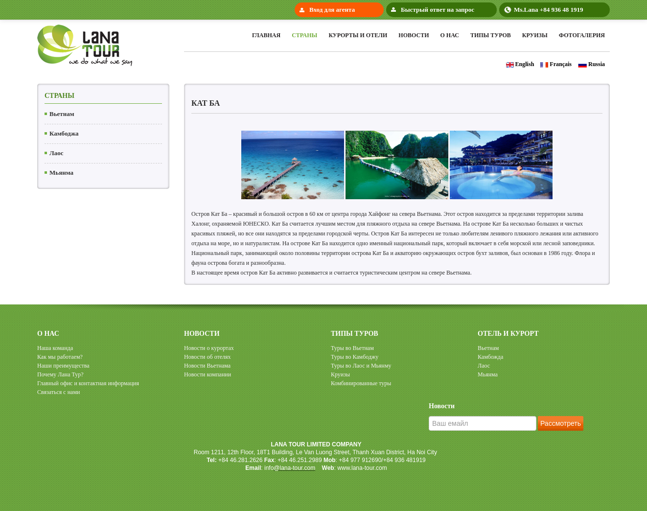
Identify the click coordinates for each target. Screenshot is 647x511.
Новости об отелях (207, 356)
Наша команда (55, 348)
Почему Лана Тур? (60, 374)
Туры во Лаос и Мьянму (361, 365)
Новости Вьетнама (207, 365)
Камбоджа (64, 133)
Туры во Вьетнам (352, 348)
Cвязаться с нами (58, 392)
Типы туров (490, 35)
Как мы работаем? (60, 356)
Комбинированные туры (361, 383)
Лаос (56, 153)
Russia (591, 64)
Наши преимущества (63, 365)
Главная (266, 35)
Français (556, 64)
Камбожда (490, 356)
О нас (449, 35)
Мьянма (61, 172)
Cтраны (304, 35)
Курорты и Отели (357, 35)
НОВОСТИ (202, 333)
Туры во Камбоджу (354, 356)
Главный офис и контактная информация (88, 383)
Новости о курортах (209, 348)
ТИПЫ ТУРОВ (354, 333)
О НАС (48, 333)
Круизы (535, 35)
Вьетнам (61, 113)
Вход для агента (332, 9)
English (520, 64)
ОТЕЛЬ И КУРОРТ (508, 333)
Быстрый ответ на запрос (437, 9)
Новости (413, 35)
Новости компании (207, 374)
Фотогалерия (582, 35)
